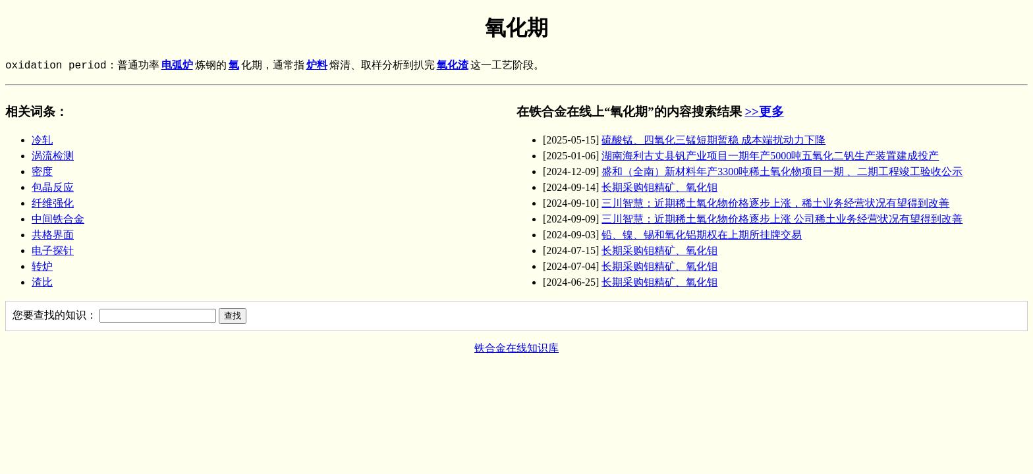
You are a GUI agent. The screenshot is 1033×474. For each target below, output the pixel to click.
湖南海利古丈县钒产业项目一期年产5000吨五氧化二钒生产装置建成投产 (770, 155)
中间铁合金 (58, 218)
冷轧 (42, 139)
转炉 (42, 266)
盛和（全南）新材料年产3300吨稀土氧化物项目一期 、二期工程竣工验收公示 (782, 171)
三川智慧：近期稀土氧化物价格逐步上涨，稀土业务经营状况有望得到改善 (775, 203)
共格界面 (53, 234)
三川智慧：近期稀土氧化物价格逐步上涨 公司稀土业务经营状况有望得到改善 (782, 218)
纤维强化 (53, 203)
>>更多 (763, 111)
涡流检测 (53, 155)
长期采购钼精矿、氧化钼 (659, 187)
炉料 (316, 66)
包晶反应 (53, 187)
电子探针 (53, 250)
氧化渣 (452, 66)
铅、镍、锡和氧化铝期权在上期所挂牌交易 (701, 234)
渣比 (42, 282)
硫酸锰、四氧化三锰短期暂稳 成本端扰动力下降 (713, 139)
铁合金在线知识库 (516, 348)
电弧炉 (177, 66)
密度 (42, 171)
